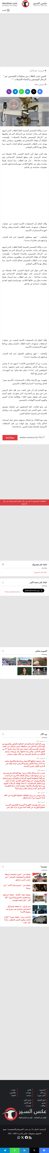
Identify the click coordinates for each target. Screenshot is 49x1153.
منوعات (28, 1093)
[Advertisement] (24, 40)
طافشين (13, 1093)
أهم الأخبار (27, 1103)
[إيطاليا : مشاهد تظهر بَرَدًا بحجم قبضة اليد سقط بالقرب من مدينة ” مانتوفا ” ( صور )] (40, 661)
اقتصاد (13, 1095)
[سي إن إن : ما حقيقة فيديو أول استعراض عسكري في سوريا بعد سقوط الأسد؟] (40, 909)
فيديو (43, 1103)
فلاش (29, 1090)
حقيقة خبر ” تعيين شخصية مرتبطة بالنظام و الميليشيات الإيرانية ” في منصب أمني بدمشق (18, 877)
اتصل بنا (35, 1129)
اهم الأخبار (33, 71)
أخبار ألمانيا (41, 1100)
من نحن (28, 1129)
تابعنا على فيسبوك (40, 572)
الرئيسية (42, 71)
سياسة (28, 1095)
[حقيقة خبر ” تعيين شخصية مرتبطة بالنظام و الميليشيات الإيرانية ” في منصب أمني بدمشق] (40, 877)
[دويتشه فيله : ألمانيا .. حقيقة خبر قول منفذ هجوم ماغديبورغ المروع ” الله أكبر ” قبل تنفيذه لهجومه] (40, 898)
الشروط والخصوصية (16, 1129)
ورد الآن (42, 1093)
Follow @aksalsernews (13, 592)
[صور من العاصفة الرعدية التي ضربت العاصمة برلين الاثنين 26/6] (40, 671)
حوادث (13, 1090)
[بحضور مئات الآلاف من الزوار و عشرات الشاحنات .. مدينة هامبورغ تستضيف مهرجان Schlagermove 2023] (24, 661)
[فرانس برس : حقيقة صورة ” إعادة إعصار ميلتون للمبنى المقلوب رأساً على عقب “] (40, 920)
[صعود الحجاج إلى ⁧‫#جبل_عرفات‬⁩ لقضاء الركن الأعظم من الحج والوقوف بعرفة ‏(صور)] (9, 661)
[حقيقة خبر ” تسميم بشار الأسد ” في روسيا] (40, 888)
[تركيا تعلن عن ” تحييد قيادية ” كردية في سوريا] (24, 671)
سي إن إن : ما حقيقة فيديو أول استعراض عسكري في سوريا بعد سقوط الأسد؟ (18, 909)
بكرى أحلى (27, 1100)
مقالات (43, 1106)
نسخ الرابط (10, 438)
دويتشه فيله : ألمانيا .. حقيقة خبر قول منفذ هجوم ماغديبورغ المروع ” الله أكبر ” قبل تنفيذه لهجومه (17, 897)
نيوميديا (28, 1106)
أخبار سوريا (41, 1095)
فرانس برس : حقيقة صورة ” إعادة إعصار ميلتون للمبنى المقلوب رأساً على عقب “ (17, 920)
